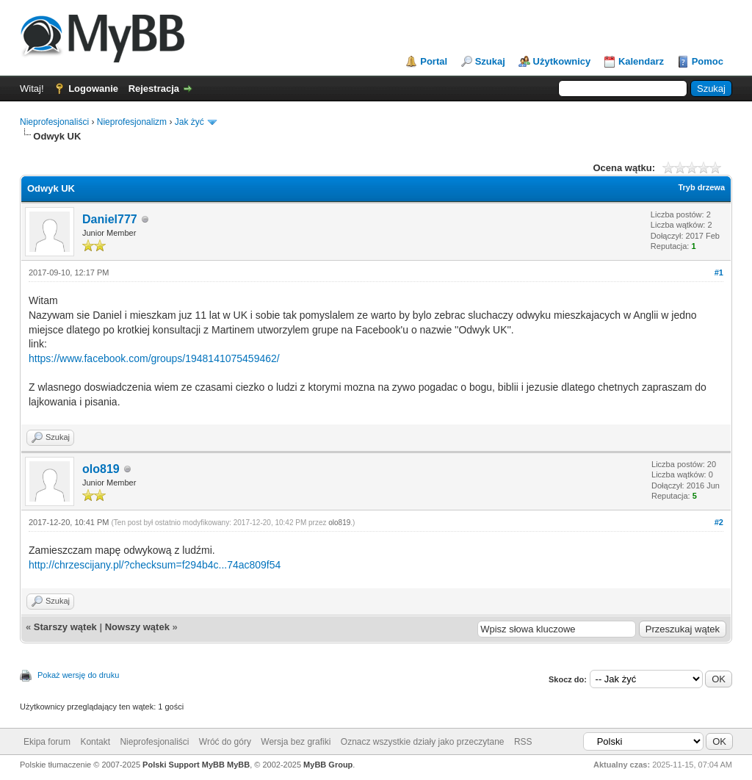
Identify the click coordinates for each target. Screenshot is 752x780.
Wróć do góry (225, 742)
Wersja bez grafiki (295, 742)
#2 (719, 522)
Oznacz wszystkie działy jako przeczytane (423, 742)
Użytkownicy (562, 61)
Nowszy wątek (137, 626)
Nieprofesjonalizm (132, 122)
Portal (433, 61)
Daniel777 (109, 219)
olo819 (101, 469)
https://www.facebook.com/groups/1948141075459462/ (154, 358)
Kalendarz (641, 61)
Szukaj (490, 61)
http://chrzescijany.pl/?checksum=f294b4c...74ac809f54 (155, 565)
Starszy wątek (65, 626)
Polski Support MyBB (183, 764)
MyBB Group (327, 764)
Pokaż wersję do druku (78, 675)
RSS (523, 742)
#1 (719, 272)
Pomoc (707, 61)
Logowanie (93, 88)
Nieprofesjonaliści (54, 122)
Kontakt (95, 742)
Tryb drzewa (701, 187)
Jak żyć (189, 122)
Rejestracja (154, 88)
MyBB (238, 764)
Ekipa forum (47, 742)
